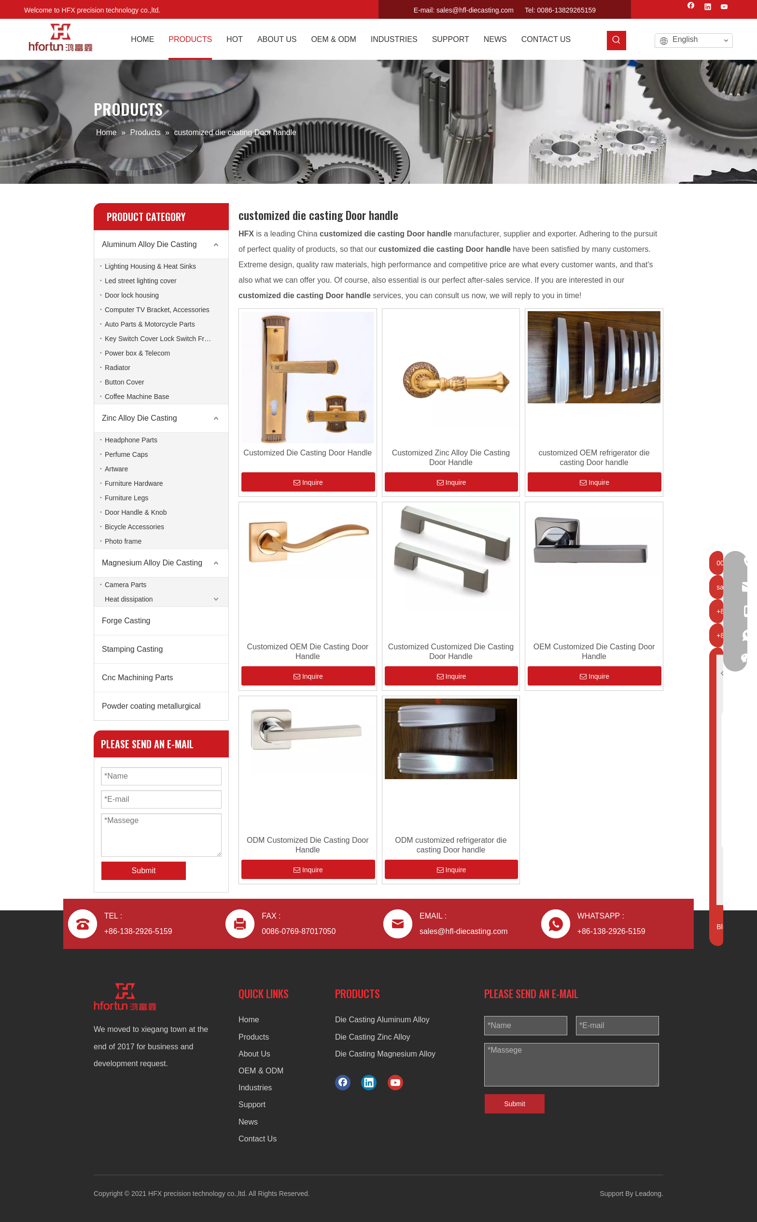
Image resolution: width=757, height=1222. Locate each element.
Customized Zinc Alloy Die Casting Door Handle (451, 458)
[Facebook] (691, 7)
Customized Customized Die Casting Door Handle (451, 651)
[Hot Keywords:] (616, 40)
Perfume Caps (126, 454)
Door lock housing (132, 295)
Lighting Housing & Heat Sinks (150, 266)
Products (253, 1037)
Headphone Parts (131, 440)
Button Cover (124, 382)
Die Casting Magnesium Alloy (385, 1054)
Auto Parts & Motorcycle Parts (150, 324)
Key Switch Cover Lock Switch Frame (161, 339)
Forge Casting (126, 621)
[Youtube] (724, 7)
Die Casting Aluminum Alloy (382, 1020)
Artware (116, 469)
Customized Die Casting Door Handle (307, 453)
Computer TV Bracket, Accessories (157, 310)
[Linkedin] (708, 7)
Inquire (308, 482)
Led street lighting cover (141, 281)
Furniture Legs (126, 498)
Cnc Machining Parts (137, 677)
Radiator (117, 367)
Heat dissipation (129, 599)
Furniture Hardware (134, 483)
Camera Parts (125, 585)
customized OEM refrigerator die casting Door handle (593, 458)
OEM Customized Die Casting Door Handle (594, 651)
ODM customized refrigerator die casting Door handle (450, 845)
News (248, 1122)
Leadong (648, 1193)
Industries (255, 1088)
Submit (514, 1104)
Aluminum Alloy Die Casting (149, 244)
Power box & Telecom (137, 353)
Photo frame (123, 541)
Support (252, 1104)
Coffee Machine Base (137, 396)
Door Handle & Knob (136, 512)
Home (248, 1020)
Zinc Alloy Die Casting (139, 418)
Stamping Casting (132, 649)
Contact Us (257, 1139)
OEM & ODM (260, 1071)
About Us (254, 1054)
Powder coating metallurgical (151, 706)
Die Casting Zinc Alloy (372, 1037)
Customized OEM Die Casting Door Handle (307, 651)
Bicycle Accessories (134, 527)
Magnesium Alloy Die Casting (152, 563)
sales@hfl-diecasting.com (475, 10)
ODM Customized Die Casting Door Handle (308, 845)
